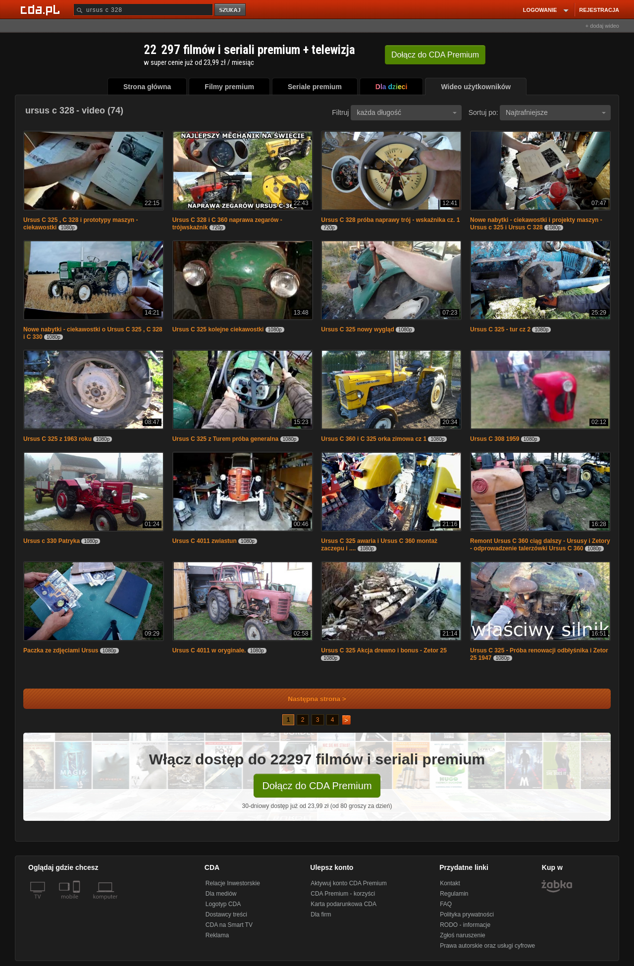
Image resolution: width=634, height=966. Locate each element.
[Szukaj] (143, 9)
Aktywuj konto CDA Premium (348, 883)
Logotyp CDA (223, 904)
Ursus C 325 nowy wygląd (357, 329)
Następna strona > (310, 698)
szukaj (230, 10)
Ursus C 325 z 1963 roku (57, 438)
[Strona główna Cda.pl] (41, 9)
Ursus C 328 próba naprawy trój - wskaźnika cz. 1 (390, 219)
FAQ (446, 904)
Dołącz (435, 55)
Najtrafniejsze (556, 112)
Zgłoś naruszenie (462, 935)
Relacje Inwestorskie (233, 883)
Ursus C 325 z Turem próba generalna (225, 438)
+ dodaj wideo (602, 26)
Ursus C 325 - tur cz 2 (500, 329)
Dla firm (321, 914)
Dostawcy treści (226, 914)
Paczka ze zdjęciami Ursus (60, 650)
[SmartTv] (77, 902)
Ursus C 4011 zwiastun (204, 540)
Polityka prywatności (467, 914)
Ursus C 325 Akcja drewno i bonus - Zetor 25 (384, 650)
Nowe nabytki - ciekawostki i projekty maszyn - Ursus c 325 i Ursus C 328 (536, 223)
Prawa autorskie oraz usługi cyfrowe (487, 945)
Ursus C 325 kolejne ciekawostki (218, 329)
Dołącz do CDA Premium (316, 785)
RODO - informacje (465, 924)
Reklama (217, 935)
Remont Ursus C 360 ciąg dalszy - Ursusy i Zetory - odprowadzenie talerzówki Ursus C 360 (540, 544)
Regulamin (454, 893)
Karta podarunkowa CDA (343, 904)
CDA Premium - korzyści (343, 893)
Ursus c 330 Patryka (51, 540)
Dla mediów (221, 893)
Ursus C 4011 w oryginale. (209, 650)
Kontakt (450, 883)
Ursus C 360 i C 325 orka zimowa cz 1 (373, 438)
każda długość (407, 112)
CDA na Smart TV (229, 924)
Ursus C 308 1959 (494, 438)
